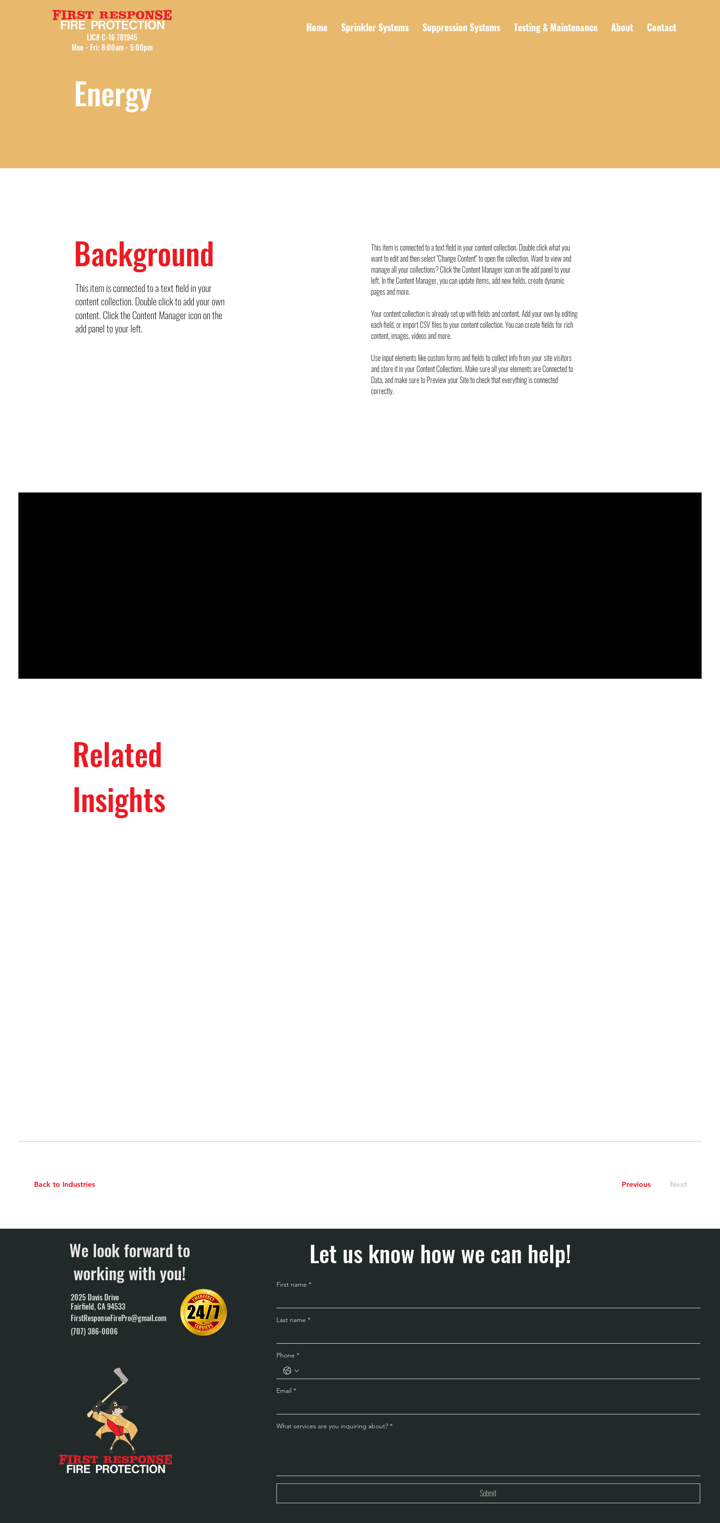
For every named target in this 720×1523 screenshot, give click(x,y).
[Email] (485, 1406)
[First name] (485, 1300)
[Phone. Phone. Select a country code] (291, 1370)
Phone (287, 1355)
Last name (293, 1320)
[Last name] (485, 1335)
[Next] (676, 1184)
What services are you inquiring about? (334, 1426)
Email (286, 1390)
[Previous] (635, 1184)
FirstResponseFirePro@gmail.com (118, 1317)
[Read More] (117, 602)
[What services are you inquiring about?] (488, 1454)
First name (293, 1284)
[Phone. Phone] (497, 1371)
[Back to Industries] (70, 1184)
